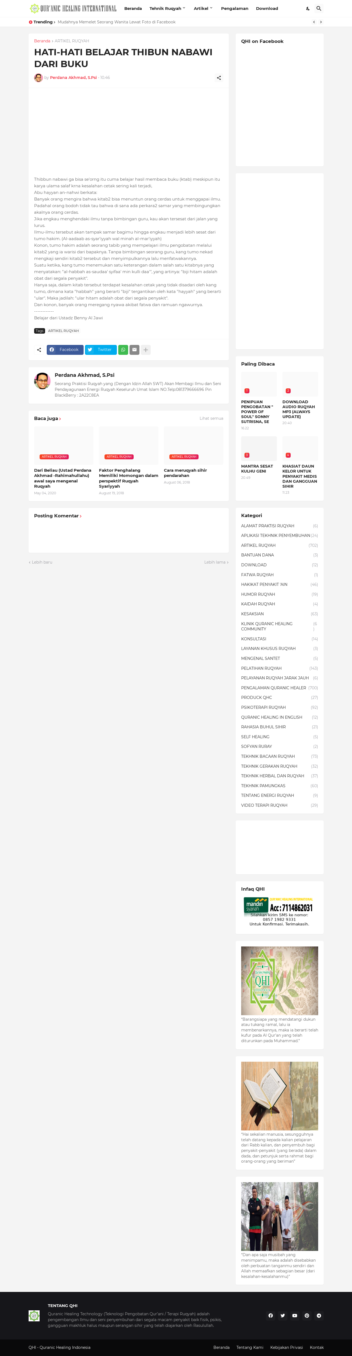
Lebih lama (215, 562)
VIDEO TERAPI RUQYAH (279, 805)
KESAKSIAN (279, 614)
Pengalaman (234, 8)
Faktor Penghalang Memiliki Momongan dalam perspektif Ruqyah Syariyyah (128, 478)
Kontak (317, 1347)
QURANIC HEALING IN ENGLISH (279, 717)
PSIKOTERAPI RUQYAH (279, 707)
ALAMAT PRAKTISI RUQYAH (279, 526)
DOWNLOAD (279, 565)
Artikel (201, 8)
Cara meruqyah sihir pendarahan (185, 473)
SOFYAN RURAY (279, 747)
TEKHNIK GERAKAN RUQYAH (279, 766)
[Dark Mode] (308, 8)
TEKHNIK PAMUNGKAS (279, 786)
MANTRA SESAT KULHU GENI (257, 469)
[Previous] (314, 22)
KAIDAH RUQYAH (279, 604)
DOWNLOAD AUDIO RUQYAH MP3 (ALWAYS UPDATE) (298, 409)
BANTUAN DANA (279, 555)
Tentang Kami (250, 1347)
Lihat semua (211, 418)
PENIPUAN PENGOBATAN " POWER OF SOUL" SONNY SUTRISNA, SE (257, 411)
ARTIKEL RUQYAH (72, 41)
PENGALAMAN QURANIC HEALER (279, 688)
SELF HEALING (279, 737)
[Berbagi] (219, 77)
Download (267, 8)
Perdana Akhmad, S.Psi (84, 375)
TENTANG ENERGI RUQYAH (279, 795)
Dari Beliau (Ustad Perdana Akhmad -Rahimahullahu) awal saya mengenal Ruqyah (62, 478)
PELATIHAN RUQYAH (279, 668)
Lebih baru (42, 562)
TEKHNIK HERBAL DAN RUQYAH (279, 776)
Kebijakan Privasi (286, 1347)
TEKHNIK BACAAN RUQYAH (279, 756)
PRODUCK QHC (279, 698)
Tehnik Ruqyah (165, 8)
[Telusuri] (319, 8)
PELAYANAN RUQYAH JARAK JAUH (279, 678)
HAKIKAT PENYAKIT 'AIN (279, 585)
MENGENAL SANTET (279, 658)
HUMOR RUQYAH (279, 594)
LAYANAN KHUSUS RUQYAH (279, 649)
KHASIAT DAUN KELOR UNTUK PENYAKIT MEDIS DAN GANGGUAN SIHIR (299, 476)
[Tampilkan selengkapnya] (146, 350)
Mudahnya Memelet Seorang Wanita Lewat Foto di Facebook (116, 22)
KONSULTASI (279, 639)
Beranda (133, 8)
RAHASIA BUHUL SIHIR (279, 727)
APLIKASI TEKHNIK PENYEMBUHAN (279, 536)
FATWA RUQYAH (279, 575)
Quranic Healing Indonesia (65, 1347)
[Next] (321, 22)
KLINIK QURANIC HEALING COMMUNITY (279, 626)
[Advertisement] (128, 132)
